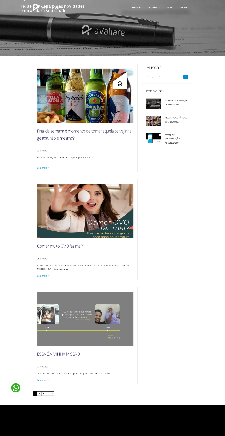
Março (45, 367)
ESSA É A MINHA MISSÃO (58, 354)
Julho (44, 151)
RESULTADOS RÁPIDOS (176, 117)
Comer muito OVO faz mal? (60, 246)
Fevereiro (174, 105)
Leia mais (43, 167)
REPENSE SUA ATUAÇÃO (176, 100)
